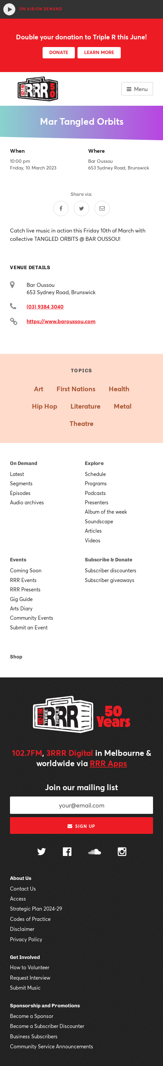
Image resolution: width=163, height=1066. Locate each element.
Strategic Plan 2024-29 (36, 908)
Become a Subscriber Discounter (47, 1026)
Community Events (31, 617)
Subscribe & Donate (108, 560)
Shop (16, 657)
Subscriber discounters (110, 570)
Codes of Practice (30, 919)
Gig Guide (21, 599)
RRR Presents (25, 589)
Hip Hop (44, 406)
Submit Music (25, 987)
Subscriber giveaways (109, 580)
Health (119, 388)
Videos (92, 540)
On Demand (23, 463)
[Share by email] (102, 208)
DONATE (58, 52)
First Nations (76, 388)
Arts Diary (21, 608)
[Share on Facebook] (61, 208)
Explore (94, 463)
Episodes (20, 493)
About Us (20, 878)
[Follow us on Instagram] (122, 852)
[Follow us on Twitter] (41, 852)
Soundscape (99, 521)
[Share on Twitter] (81, 208)
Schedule (95, 474)
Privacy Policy (26, 939)
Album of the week (106, 511)
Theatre (81, 423)
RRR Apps (108, 763)
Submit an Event (29, 627)
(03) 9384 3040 (45, 306)
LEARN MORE (99, 52)
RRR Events (23, 580)
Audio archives (27, 502)
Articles (93, 530)
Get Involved (25, 957)
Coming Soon (26, 570)
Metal (122, 406)
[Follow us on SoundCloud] (94, 852)
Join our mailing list (81, 787)
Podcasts (95, 493)
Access (18, 898)
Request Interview (30, 977)
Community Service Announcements (51, 1046)
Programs (96, 483)
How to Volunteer (29, 967)
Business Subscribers (34, 1036)
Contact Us (23, 888)
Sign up (81, 826)
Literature (85, 406)
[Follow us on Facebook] (67, 852)
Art (38, 388)
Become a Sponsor (31, 1016)
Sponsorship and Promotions (45, 1006)
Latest (17, 474)
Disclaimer (22, 929)
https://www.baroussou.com (61, 321)
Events (18, 560)
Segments (21, 483)
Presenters (96, 502)
